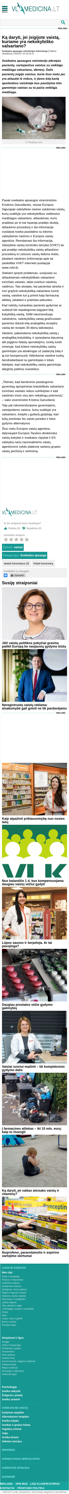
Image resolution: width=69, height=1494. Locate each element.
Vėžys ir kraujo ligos (11, 1345)
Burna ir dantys (9, 1322)
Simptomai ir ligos (13, 1337)
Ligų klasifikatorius (45, 1483)
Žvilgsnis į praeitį (12, 1395)
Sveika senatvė (11, 1399)
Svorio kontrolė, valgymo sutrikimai (18, 1361)
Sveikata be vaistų (15, 1407)
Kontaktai (7, 1488)
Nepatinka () (33, 528)
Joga (5, 1433)
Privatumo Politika (30, 1488)
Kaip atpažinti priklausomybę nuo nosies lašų (33, 820)
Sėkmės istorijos (12, 1441)
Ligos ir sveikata (14, 1267)
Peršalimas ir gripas (11, 1348)
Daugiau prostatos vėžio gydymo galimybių (27, 1006)
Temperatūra (8, 1351)
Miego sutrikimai (10, 1368)
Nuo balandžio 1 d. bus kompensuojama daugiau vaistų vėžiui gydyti (33, 882)
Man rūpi (7, 1272)
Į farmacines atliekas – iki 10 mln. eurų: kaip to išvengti (32, 1130)
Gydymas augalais (13, 1412)
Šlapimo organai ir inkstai (14, 1292)
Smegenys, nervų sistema (14, 1289)
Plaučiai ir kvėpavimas (12, 1280)
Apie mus (21, 1483)
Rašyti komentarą (43, 563)
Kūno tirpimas (8, 1355)
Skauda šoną (8, 1358)
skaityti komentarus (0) (16, 563)
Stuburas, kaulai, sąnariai (14, 1296)
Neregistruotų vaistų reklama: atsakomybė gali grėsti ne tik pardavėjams (34, 706)
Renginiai (8, 1449)
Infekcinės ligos (9, 1374)
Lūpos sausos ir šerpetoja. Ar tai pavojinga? (27, 944)
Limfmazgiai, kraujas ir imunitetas (18, 1309)
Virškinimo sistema (11, 1283)
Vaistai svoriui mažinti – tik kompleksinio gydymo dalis (33, 1068)
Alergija (5, 1342)
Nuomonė (8, 1476)
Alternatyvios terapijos (15, 1416)
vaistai (18, 547)
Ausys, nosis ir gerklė (12, 1318)
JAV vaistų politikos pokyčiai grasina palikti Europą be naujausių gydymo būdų (34, 644)
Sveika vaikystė (11, 1391)
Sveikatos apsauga (33, 555)
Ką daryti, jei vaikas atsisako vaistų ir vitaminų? (30, 1192)
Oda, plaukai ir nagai (12, 1305)
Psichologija (9, 1387)
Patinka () (14, 528)
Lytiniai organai (9, 1302)
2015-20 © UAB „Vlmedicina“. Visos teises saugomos (28, 1492)
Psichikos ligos (9, 1325)
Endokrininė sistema (11, 1286)
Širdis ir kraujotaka (11, 1276)
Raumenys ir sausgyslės (13, 1299)
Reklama (62, 28)
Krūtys (5, 1312)
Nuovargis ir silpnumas (13, 1371)
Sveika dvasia (10, 1437)
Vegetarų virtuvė (12, 1429)
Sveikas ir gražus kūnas (16, 1424)
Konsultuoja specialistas (21, 1458)
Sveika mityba (10, 1420)
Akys (4, 1315)
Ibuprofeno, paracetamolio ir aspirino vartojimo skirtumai (30, 1254)
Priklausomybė (9, 1364)
